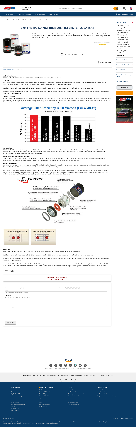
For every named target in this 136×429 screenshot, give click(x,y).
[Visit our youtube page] (70, 368)
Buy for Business (15, 404)
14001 (125, 420)
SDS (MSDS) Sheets (44, 406)
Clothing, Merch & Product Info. (76, 395)
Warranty (13, 408)
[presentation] (19, 316)
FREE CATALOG (40, 14)
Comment (8, 295)
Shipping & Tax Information (46, 397)
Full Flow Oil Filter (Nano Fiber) (31, 20)
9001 (122, 420)
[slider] (102, 44)
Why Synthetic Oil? (15, 395)
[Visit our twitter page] (55, 368)
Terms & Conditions (102, 393)
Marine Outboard (122, 42)
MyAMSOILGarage (73, 404)
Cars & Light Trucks (123, 25)
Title (6, 291)
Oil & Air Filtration (17, 20)
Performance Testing (16, 397)
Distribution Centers (44, 408)
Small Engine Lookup (123, 37)
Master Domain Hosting (9, 425)
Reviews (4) (8, 271)
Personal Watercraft (123, 44)
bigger (13, 309)
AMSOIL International (73, 406)
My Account (42, 400)
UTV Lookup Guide (122, 35)
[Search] (78, 9)
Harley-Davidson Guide (124, 30)
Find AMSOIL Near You (125, 14)
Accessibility (100, 400)
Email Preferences (44, 401)
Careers (13, 391)
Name (7, 286)
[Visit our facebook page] (50, 368)
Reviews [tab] (19, 70)
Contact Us (42, 391)
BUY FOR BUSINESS (25, 14)
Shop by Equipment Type (74, 397)
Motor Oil (70, 391)
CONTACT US (53, 14)
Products (9, 20)
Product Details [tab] (8, 70)
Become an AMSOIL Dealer (18, 406)
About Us (13, 393)
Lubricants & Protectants (74, 393)
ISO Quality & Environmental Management (108, 397)
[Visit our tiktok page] (75, 368)
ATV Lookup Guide (122, 32)
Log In (124, 93)
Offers (12, 400)
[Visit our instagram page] (60, 368)
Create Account (124, 87)
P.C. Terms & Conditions (103, 395)
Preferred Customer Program (18, 401)
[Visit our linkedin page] (80, 368)
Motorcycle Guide (122, 28)
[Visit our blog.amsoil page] (85, 368)
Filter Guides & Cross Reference (76, 401)
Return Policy (42, 395)
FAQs (40, 404)
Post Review (10, 324)
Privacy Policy (100, 391)
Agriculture (120, 55)
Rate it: (61, 288)
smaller (7, 309)
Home (4, 20)
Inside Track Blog (15, 412)
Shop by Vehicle (72, 400)
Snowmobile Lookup (123, 40)
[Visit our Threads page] (65, 368)
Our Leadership (15, 410)
